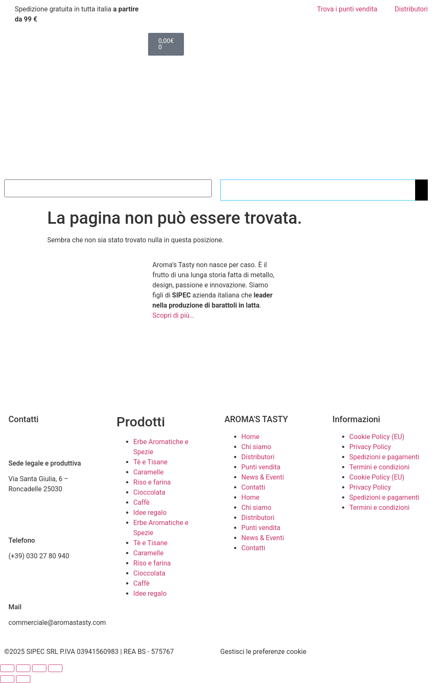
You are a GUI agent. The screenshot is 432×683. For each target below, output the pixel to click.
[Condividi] (39, 668)
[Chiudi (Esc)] (55, 668)
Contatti (253, 487)
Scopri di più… (173, 315)
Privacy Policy (370, 447)
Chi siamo (256, 447)
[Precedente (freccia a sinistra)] (7, 679)
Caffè (141, 502)
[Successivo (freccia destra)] (23, 679)
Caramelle (148, 472)
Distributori (258, 457)
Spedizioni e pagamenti (384, 457)
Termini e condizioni (379, 467)
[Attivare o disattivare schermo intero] (23, 668)
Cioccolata (149, 492)
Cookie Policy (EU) (376, 437)
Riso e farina (152, 482)
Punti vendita (261, 467)
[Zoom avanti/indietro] (7, 668)
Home (250, 437)
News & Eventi (262, 477)
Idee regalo (150, 513)
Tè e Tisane (150, 462)
